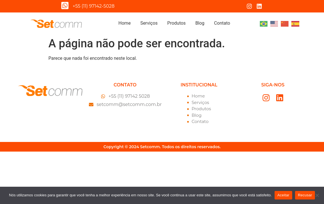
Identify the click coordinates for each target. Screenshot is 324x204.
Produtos (176, 23)
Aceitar (283, 195)
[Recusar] (317, 195)
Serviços (149, 23)
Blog (199, 23)
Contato (222, 23)
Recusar (305, 195)
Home (124, 23)
